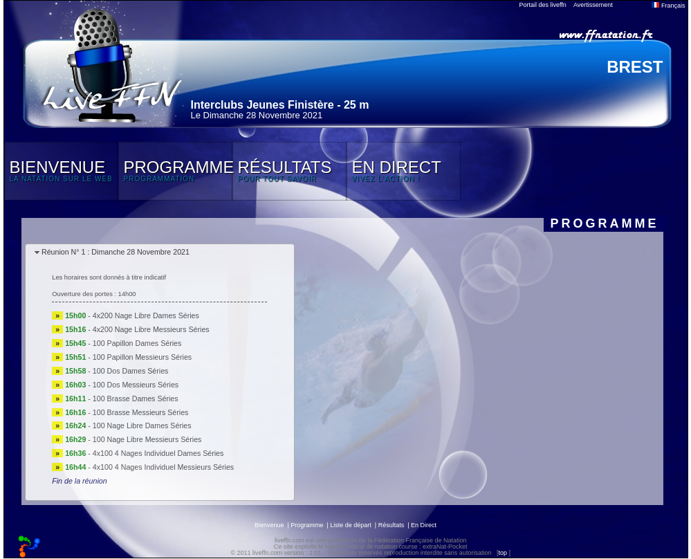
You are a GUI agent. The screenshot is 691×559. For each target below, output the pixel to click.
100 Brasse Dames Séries (135, 398)
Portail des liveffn (542, 4)
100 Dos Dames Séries (131, 371)
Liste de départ (350, 525)
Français (668, 5)
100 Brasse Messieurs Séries (141, 412)
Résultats (391, 525)
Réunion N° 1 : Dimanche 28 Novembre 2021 (116, 252)
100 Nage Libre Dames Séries (142, 425)
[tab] (160, 253)
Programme (307, 525)
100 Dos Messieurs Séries (135, 385)
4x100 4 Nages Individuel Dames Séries (158, 453)
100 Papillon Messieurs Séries (142, 357)
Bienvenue (269, 525)
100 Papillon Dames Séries (137, 343)
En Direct (423, 525)
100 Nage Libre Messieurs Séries (147, 439)
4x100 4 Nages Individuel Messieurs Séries (163, 467)
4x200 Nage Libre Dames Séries (146, 315)
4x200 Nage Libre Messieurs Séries (151, 329)
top (502, 552)
